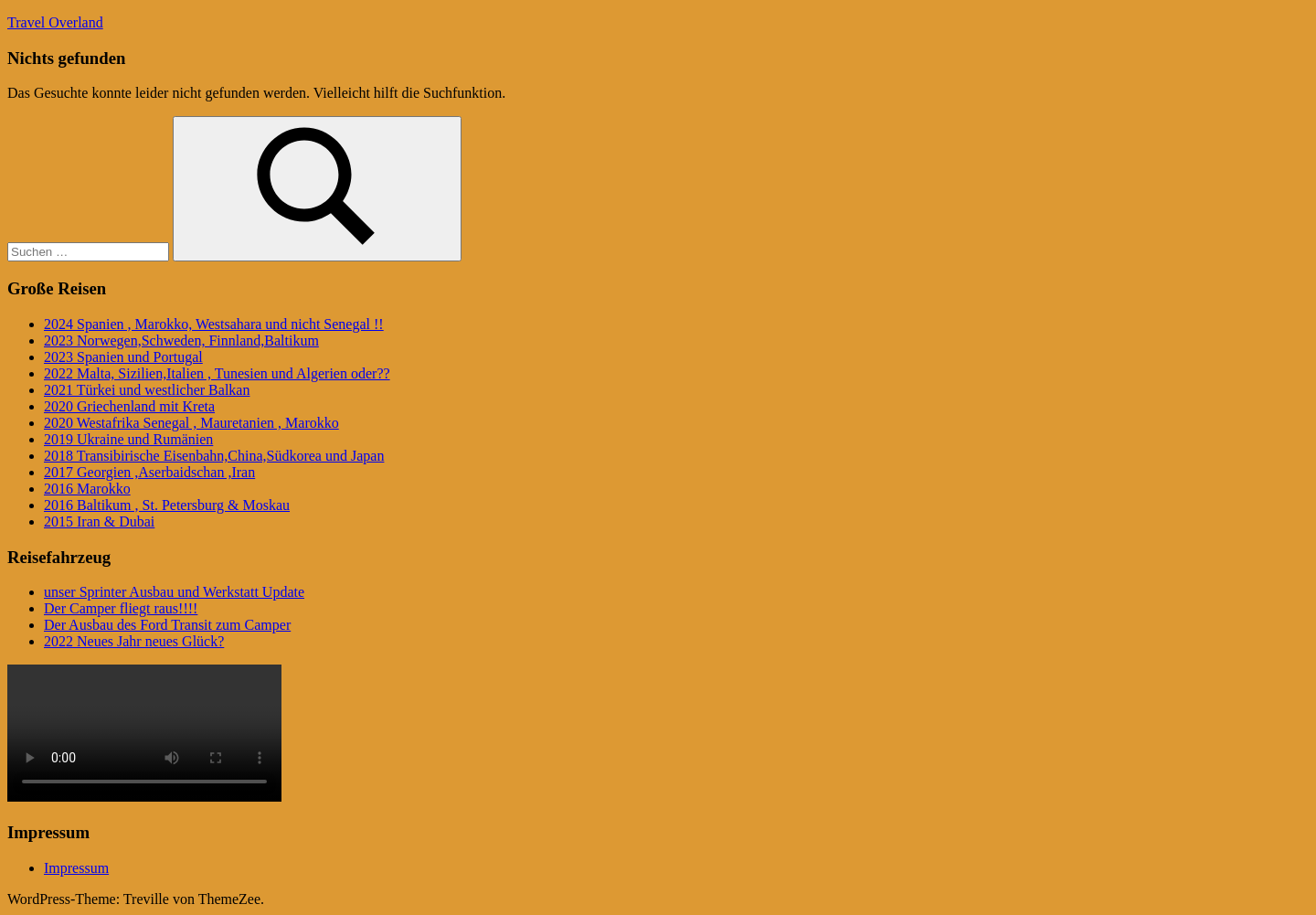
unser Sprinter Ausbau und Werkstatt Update (174, 592)
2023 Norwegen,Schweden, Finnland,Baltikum (181, 340)
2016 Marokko (87, 488)
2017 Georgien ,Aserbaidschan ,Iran (149, 472)
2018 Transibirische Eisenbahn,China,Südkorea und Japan (214, 455)
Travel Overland (55, 22)
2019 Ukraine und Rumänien (128, 439)
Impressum (76, 868)
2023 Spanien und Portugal (123, 357)
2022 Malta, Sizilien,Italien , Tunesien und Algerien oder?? (217, 373)
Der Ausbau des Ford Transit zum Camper (167, 625)
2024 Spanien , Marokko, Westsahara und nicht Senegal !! (214, 324)
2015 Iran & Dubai (99, 521)
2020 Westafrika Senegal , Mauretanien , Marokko (191, 423)
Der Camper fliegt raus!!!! (120, 608)
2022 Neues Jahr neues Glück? (134, 641)
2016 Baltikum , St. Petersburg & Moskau (167, 505)
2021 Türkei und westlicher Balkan (146, 390)
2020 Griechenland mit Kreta (129, 406)
